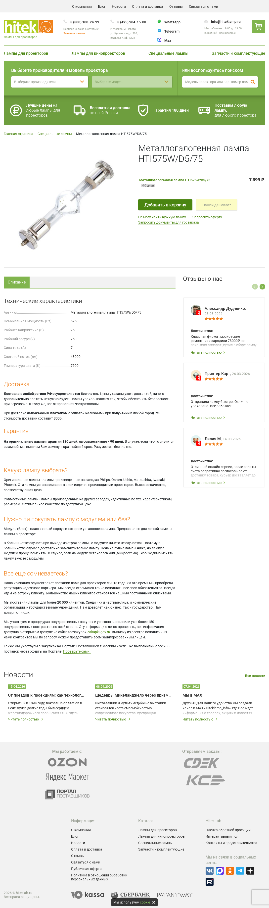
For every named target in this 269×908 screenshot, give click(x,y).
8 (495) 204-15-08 (131, 22)
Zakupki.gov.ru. (99, 632)
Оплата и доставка (147, 6)
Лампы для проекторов (26, 53)
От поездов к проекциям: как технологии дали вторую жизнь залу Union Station (46, 695)
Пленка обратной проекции (228, 830)
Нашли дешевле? (216, 205)
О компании (82, 6)
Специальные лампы (168, 53)
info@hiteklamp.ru (226, 22)
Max (167, 41)
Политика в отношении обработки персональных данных (99, 877)
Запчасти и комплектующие (238, 53)
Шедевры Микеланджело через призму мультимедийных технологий (133, 695)
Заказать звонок (74, 33)
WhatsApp (172, 22)
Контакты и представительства (231, 843)
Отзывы (176, 6)
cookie (145, 902)
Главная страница (18, 134)
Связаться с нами (203, 6)
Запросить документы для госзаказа (168, 222)
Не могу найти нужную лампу (162, 217)
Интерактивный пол (222, 836)
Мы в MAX (192, 695)
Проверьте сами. (76, 651)
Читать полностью (208, 352)
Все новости (255, 676)
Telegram (171, 31)
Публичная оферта (86, 869)
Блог (102, 6)
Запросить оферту (207, 217)
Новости (119, 6)
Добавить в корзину (165, 204)
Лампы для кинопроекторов (98, 53)
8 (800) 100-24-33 (84, 22)
